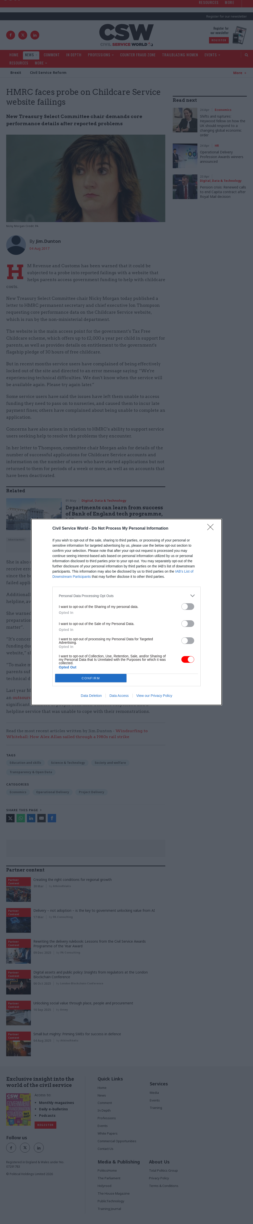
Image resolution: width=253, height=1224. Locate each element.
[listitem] (126, 595)
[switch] (187, 606)
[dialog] (126, 612)
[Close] (212, 528)
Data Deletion (91, 696)
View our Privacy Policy (154, 696)
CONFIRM (91, 678)
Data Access (119, 696)
